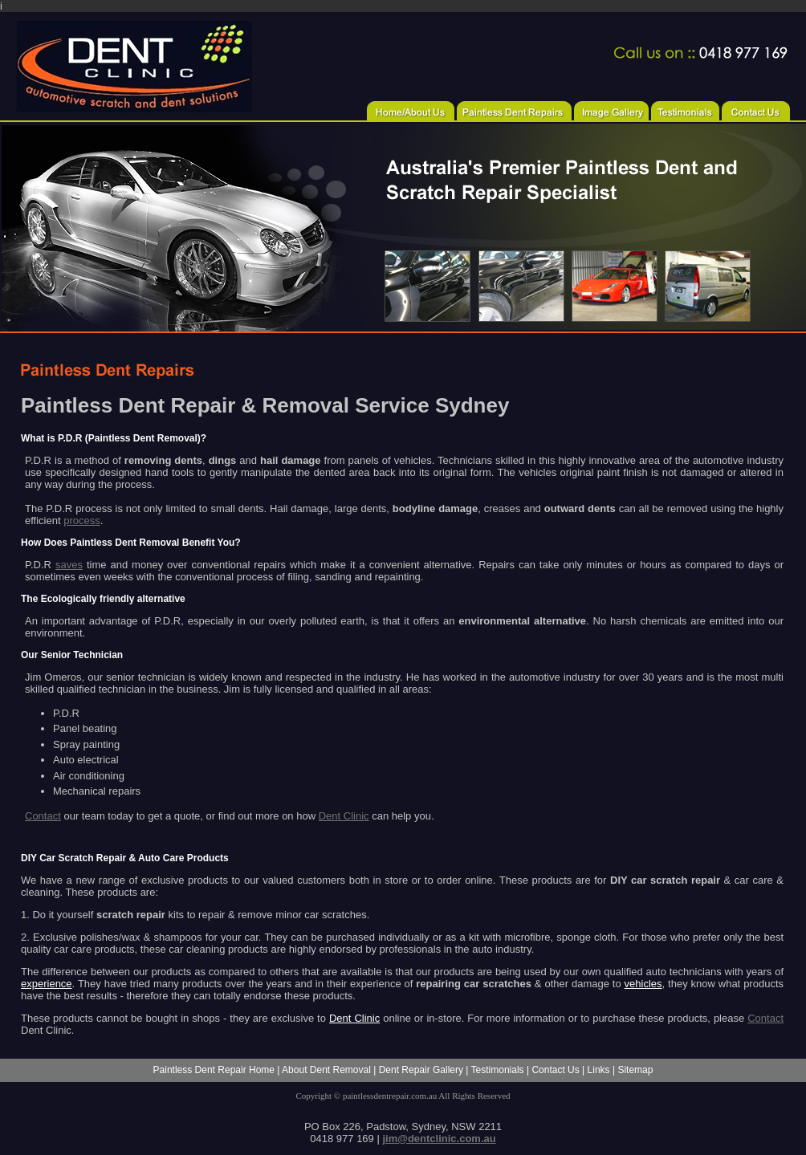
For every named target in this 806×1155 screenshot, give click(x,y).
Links (599, 1070)
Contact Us (555, 1070)
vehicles (643, 984)
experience (46, 984)
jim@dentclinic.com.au (438, 1139)
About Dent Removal (326, 1070)
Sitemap (635, 1070)
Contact (43, 816)
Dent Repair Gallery (421, 1070)
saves (69, 565)
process (81, 520)
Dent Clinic (344, 816)
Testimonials (497, 1070)
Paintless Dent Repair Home (214, 1070)
